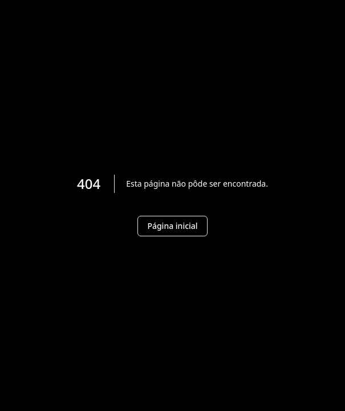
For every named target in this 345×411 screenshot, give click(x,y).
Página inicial (172, 225)
